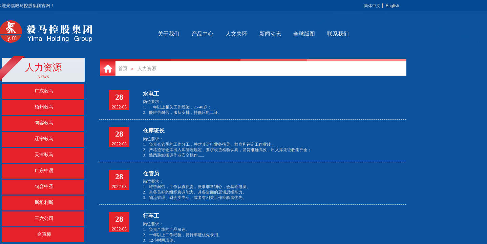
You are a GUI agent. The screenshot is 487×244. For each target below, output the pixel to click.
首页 (123, 68)
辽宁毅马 (44, 138)
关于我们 (194, 34)
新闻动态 (295, 34)
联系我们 (363, 34)
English (392, 5)
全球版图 (329, 34)
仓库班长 (154, 131)
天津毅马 (44, 154)
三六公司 (44, 218)
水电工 (151, 94)
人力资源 (146, 68)
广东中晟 (44, 170)
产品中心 (227, 34)
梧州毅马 (44, 106)
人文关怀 (261, 34)
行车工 (151, 216)
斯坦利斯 (44, 202)
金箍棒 (44, 234)
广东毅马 (44, 91)
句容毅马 (44, 122)
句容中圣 (44, 186)
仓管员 (151, 173)
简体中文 (372, 5)
